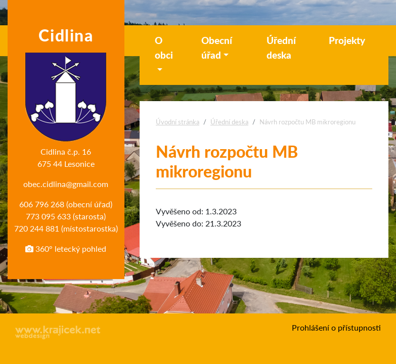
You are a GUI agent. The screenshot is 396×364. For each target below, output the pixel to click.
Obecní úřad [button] (216, 47)
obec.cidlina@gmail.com (65, 184)
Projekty (347, 40)
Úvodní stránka (177, 121)
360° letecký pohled (65, 248)
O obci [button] (164, 47)
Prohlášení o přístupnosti (336, 327)
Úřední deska (281, 47)
